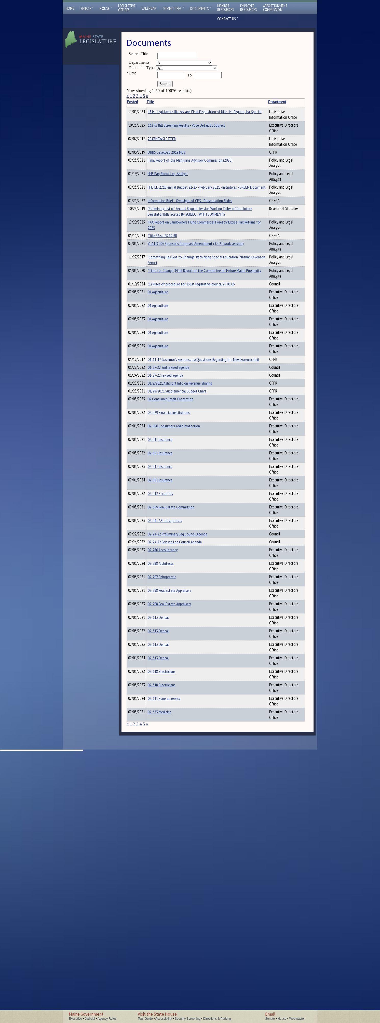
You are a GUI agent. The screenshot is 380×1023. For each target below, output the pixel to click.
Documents (200, 8)
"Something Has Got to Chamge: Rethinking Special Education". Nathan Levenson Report (179, 320)
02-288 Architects (169, 762)
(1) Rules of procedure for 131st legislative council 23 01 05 (179, 355)
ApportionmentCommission (275, 7)
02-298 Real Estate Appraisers (177, 801)
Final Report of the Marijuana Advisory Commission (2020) (177, 180)
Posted (140, 101)
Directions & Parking (217, 1018)
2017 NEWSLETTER (170, 150)
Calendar (149, 8)
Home (70, 8)
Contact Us (227, 19)
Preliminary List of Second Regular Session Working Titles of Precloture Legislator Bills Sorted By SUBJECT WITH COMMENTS (178, 248)
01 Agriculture (166, 366)
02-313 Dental (166, 839)
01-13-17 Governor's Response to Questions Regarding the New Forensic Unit (180, 467)
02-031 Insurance (168, 582)
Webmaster (297, 1018)
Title (158, 101)
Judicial (90, 1018)
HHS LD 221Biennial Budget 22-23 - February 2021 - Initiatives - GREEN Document (178, 210)
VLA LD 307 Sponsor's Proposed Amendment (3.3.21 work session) (178, 301)
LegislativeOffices (126, 8)
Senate (87, 8)
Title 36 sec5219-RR (170, 287)
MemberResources (225, 7)
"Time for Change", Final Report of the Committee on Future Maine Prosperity (178, 339)
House (106, 8)
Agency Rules (107, 1018)
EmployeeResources (248, 7)
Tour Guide (145, 1018)
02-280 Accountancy (170, 743)
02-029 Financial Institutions (177, 544)
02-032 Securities (168, 659)
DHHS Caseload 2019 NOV (175, 169)
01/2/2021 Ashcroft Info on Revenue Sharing (176, 501)
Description (239, 101)
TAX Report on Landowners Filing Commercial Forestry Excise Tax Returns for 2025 (180, 273)
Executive (75, 1018)
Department (215, 101)
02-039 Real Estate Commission (179, 678)
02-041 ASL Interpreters (173, 697)
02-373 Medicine (167, 973)
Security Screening (187, 1018)
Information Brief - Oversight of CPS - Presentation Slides (179, 226)
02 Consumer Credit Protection (178, 525)
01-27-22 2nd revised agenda (176, 481)
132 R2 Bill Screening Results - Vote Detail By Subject (177, 133)
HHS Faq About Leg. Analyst (176, 191)
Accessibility (163, 1018)
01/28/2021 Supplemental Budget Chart (175, 514)
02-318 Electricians (169, 915)
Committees (173, 8)
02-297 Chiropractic (170, 781)
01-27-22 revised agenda (173, 489)
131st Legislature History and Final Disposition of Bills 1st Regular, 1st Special (177, 117)
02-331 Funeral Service (172, 953)
